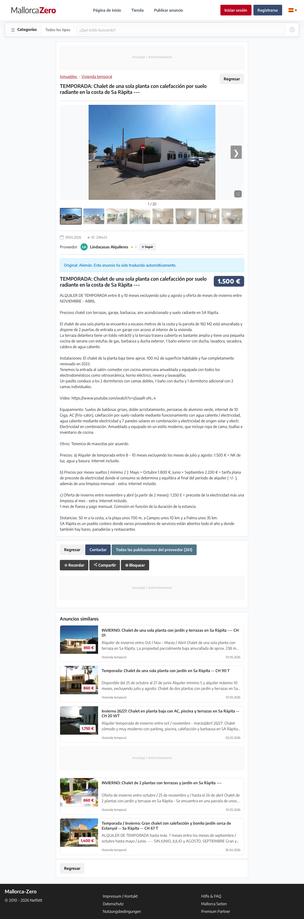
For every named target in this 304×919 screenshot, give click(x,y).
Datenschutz (113, 903)
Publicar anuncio (168, 10)
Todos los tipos (57, 29)
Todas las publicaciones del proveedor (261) (154, 549)
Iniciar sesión (235, 10)
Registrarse (267, 10)
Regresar (232, 79)
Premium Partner (215, 911)
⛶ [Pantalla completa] (238, 194)
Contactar (98, 549)
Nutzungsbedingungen (122, 911)
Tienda (137, 10)
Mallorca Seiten (214, 903)
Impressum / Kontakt (120, 896)
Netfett (36, 900)
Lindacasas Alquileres (109, 247)
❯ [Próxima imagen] (236, 152)
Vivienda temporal (96, 76)
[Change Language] (292, 10)
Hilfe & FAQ (211, 896)
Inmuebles (69, 76)
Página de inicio (107, 10)
